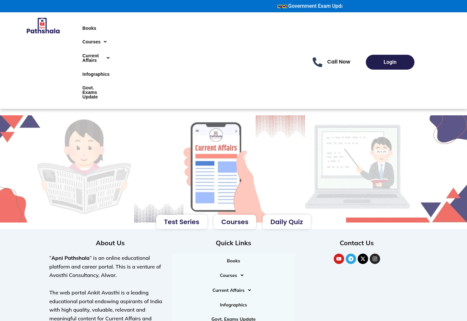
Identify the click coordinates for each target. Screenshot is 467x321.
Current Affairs (96, 44)
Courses (94, 33)
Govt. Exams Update (90, 68)
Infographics (96, 55)
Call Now (338, 48)
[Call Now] (317, 48)
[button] (94, 33)
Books (89, 25)
